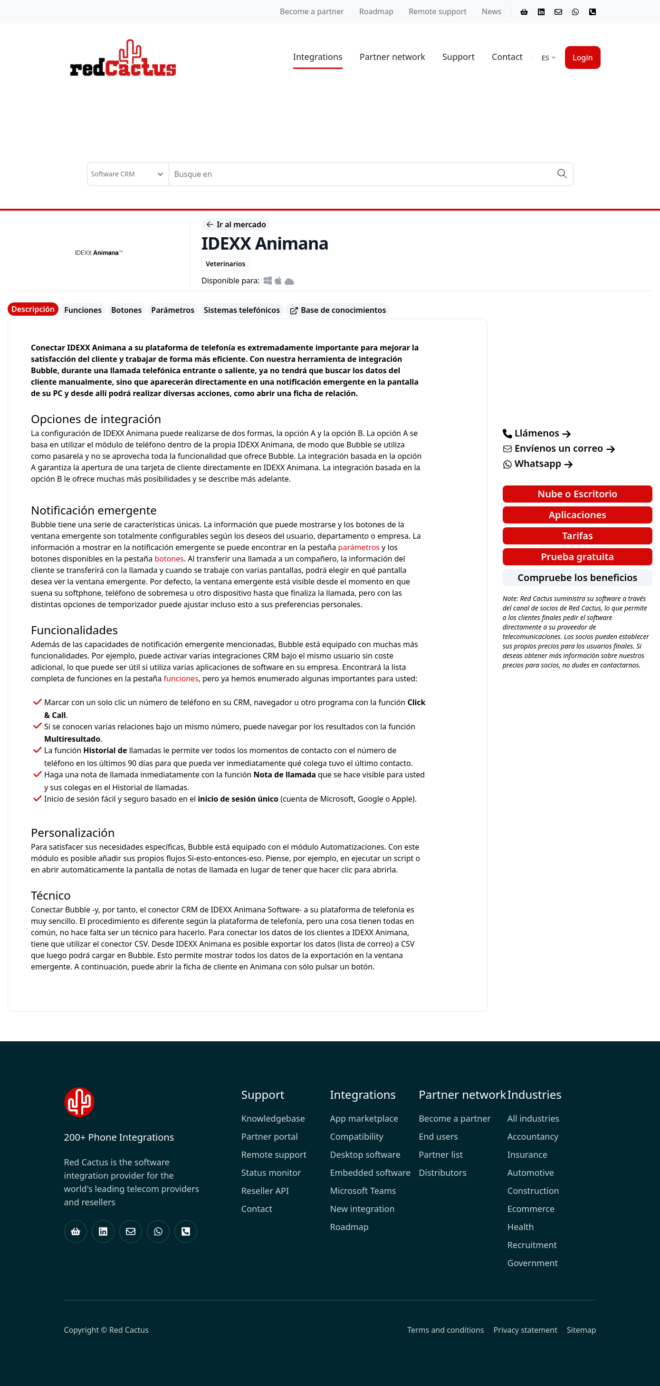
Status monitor (271, 1172)
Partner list (441, 1154)
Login (583, 57)
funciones (180, 678)
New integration (362, 1208)
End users (438, 1136)
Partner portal (269, 1136)
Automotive (530, 1172)
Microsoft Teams (363, 1190)
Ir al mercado (235, 224)
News (491, 11)
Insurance (527, 1154)
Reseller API (265, 1190)
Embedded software (370, 1172)
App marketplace (364, 1118)
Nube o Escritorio (577, 493)
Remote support (438, 11)
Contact (507, 56)
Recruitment (532, 1244)
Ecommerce (531, 1208)
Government (532, 1263)
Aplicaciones (577, 514)
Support (458, 56)
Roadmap (376, 11)
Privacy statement (525, 1330)
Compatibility (356, 1136)
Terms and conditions (445, 1330)
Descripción (33, 309)
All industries (533, 1118)
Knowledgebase (273, 1118)
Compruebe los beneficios (577, 577)
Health (520, 1226)
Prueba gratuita (577, 556)
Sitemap (581, 1330)
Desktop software (365, 1154)
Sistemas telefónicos (242, 310)
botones (169, 558)
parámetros (359, 547)
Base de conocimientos (337, 310)
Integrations (318, 56)
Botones (126, 310)
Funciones (83, 310)
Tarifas (577, 535)
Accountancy (532, 1136)
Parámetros (172, 310)
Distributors (443, 1172)
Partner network (392, 56)
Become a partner (312, 11)
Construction (533, 1190)
